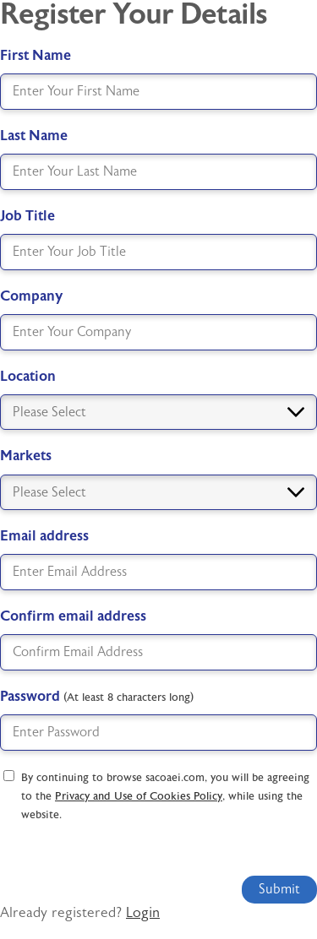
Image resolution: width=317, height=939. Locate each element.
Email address (44, 536)
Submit (279, 889)
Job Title (27, 216)
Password (97, 696)
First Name (35, 55)
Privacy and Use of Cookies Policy (138, 796)
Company (31, 296)
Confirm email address (73, 616)
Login (143, 912)
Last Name (34, 136)
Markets (26, 456)
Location (28, 376)
